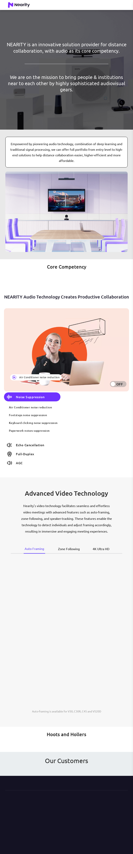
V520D (97, 711)
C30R (77, 711)
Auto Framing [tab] (34, 549)
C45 (84, 711)
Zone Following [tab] (69, 549)
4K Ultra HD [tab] (101, 549)
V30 (70, 711)
